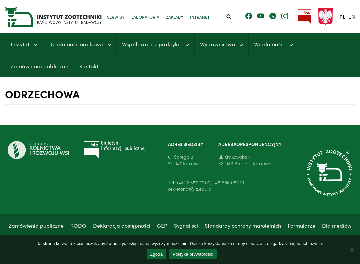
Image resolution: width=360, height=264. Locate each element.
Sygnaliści (186, 225)
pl (342, 16)
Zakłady (174, 17)
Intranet (200, 17)
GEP (162, 225)
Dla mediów (336, 225)
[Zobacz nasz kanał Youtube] (260, 16)
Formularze (301, 225)
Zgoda (156, 254)
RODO (78, 225)
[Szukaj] (228, 16)
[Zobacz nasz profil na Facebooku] (248, 16)
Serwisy (116, 17)
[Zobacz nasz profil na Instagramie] (284, 16)
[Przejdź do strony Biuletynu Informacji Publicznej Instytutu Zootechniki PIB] (304, 16)
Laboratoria (145, 17)
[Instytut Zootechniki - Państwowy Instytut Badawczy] (45, 17)
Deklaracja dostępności (121, 225)
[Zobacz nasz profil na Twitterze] (272, 16)
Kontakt (89, 66)
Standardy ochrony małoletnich (243, 225)
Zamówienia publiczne (39, 66)
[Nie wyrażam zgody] (351, 249)
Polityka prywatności (193, 254)
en (351, 16)
